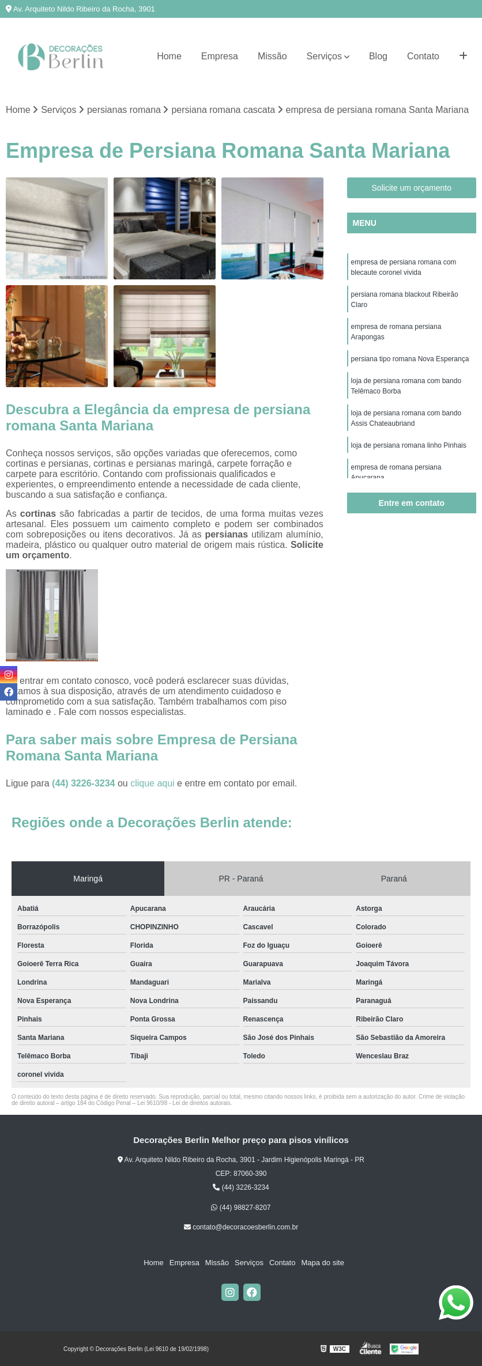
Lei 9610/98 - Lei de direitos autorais (184, 1103)
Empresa (219, 56)
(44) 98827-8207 (240, 1208)
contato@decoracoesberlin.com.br (241, 1227)
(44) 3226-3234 (85, 783)
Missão (272, 56)
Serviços (324, 56)
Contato (423, 56)
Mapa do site (322, 1262)
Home (169, 56)
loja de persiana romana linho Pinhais (408, 445)
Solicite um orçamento (412, 187)
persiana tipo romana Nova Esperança (410, 359)
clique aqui (152, 783)
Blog (378, 56)
